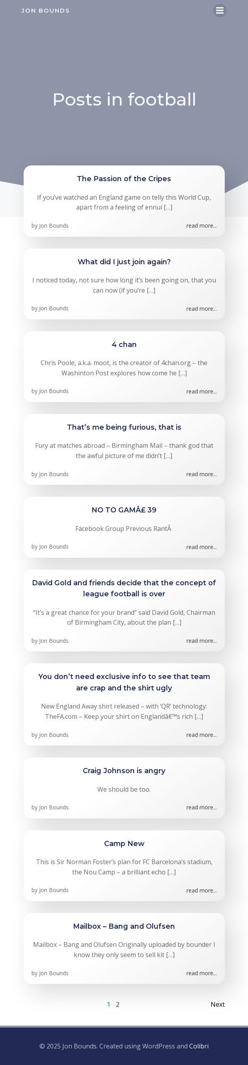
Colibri (199, 1046)
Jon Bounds (54, 225)
